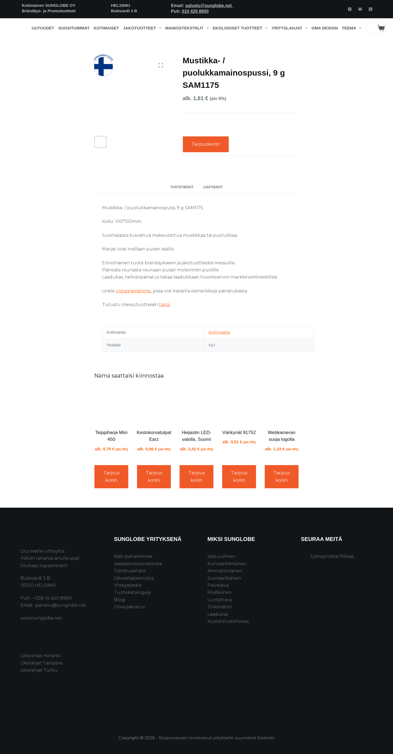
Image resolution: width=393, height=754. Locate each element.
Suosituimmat (74, 28)
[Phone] (370, 9)
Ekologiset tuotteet (241, 28)
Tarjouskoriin (206, 144)
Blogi (119, 599)
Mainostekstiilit (188, 28)
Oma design (324, 28)
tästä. (164, 304)
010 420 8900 (195, 11)
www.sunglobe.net (41, 618)
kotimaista (219, 332)
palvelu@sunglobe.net (209, 5)
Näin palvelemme (133, 556)
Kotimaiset (106, 28)
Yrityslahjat (290, 28)
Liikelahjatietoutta (134, 578)
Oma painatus (129, 606)
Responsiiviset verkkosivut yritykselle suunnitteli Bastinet (217, 737)
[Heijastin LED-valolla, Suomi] (196, 405)
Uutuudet (43, 28)
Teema (353, 28)
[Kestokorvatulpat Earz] (154, 405)
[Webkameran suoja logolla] (281, 405)
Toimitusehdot (130, 570)
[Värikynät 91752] (239, 405)
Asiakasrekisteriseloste (138, 563)
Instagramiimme (133, 291)
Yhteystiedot (128, 585)
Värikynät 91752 (239, 432)
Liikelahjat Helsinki (40, 655)
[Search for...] (370, 28)
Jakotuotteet (143, 28)
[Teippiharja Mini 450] (111, 405)
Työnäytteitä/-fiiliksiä (332, 556)
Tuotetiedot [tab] (181, 187)
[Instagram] (350, 9)
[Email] (360, 9)
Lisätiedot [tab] (213, 187)
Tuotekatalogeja (132, 592)
